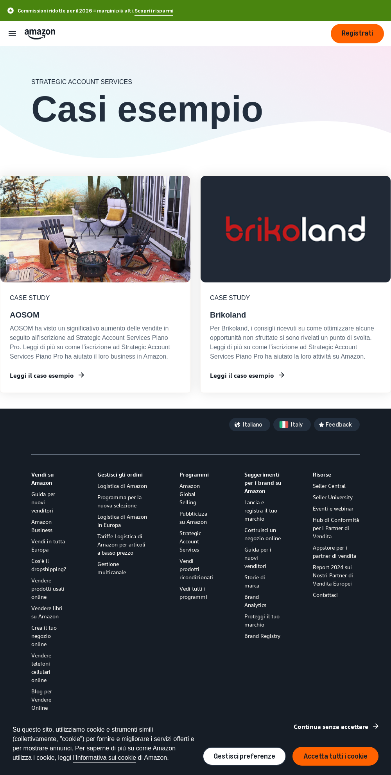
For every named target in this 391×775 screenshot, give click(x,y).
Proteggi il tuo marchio (262, 620)
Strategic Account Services (190, 541)
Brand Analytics (255, 600)
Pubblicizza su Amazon (193, 517)
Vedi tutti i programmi (193, 592)
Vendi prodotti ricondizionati (196, 568)
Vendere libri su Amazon (47, 612)
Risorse (322, 474)
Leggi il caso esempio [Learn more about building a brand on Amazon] (242, 375)
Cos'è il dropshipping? (48, 564)
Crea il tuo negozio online (44, 635)
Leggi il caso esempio (42, 375)
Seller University (333, 497)
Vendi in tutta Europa (48, 545)
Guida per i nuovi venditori (257, 557)
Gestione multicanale (111, 568)
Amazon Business (41, 525)
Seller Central (329, 485)
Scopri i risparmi (154, 10)
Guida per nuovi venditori (43, 502)
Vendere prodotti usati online (48, 588)
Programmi (194, 474)
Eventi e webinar (333, 508)
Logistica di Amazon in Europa (122, 520)
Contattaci (325, 594)
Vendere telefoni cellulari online (41, 667)
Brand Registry (262, 635)
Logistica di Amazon (122, 485)
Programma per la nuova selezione (119, 501)
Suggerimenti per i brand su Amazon (262, 482)
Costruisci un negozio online (262, 534)
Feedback (339, 424)
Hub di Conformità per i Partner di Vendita (336, 527)
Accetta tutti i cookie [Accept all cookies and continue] (335, 756)
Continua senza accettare (331, 726)
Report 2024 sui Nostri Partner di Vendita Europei (333, 575)
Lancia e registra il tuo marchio (260, 510)
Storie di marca (254, 581)
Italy (297, 424)
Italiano (252, 424)
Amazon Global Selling (189, 493)
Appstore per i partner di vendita (334, 551)
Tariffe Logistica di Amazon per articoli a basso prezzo (121, 544)
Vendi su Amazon (42, 478)
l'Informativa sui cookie (104, 757)
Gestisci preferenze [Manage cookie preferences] (244, 756)
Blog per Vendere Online (41, 699)
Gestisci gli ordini (120, 474)
